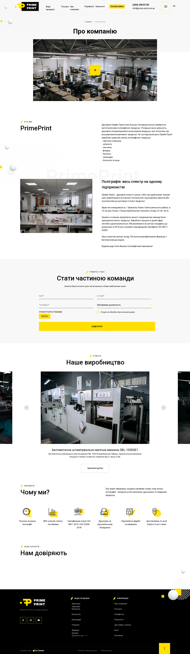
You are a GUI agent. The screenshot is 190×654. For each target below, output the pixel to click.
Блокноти (76, 614)
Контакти (118, 635)
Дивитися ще (78, 635)
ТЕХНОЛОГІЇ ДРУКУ (95, 468)
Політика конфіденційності (87, 651)
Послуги (64, 7)
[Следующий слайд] (163, 407)
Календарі (76, 620)
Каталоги (76, 609)
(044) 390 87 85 (140, 4)
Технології (100, 6)
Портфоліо (89, 6)
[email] (122, 297)
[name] (67, 297)
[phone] (67, 305)
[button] (95, 70)
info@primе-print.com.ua (143, 8)
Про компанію (120, 604)
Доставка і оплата (122, 625)
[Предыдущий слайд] (26, 407)
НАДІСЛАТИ (97, 325)
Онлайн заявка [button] (117, 6)
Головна (88, 22)
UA (174, 6)
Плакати (75, 625)
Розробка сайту (25, 651)
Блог (116, 630)
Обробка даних (106, 651)
